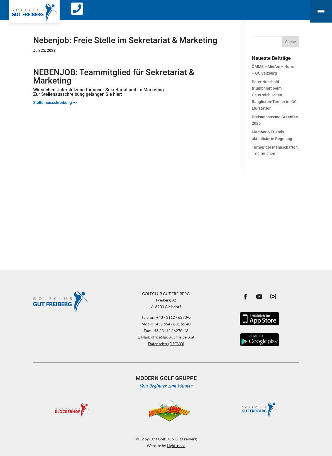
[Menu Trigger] (321, 11)
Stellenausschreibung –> (55, 102)
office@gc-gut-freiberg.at (172, 337)
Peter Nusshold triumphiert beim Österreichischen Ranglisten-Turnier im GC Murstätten (274, 95)
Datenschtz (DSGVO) (166, 343)
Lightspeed (176, 445)
